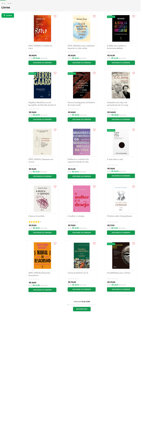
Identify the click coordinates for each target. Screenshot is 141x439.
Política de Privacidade (81, 433)
